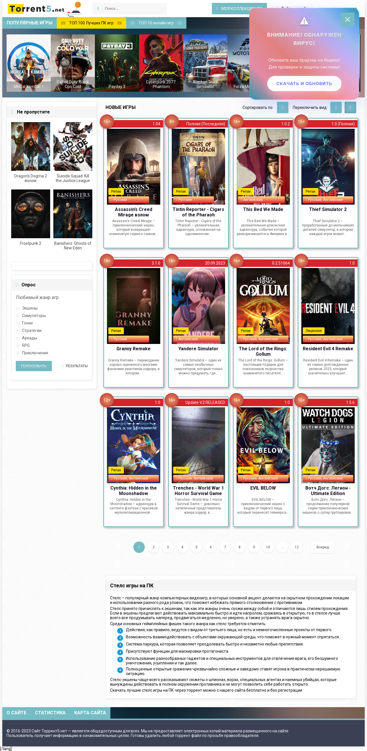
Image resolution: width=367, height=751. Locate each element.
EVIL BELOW (263, 488)
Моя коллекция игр (239, 8)
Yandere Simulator (198, 348)
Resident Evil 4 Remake (328, 348)
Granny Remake (133, 348)
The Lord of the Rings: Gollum (263, 351)
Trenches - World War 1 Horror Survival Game (198, 490)
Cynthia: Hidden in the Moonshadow (133, 490)
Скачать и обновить (304, 84)
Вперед (323, 547)
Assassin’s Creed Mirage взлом (133, 212)
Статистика (50, 712)
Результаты (75, 366)
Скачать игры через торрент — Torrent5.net (45, 8)
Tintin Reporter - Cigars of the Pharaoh (198, 212)
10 (268, 547)
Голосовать (33, 366)
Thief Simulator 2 (328, 209)
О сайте (16, 712)
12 (297, 547)
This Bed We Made (263, 209)
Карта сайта (90, 712)
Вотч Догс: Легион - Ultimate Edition (328, 490)
